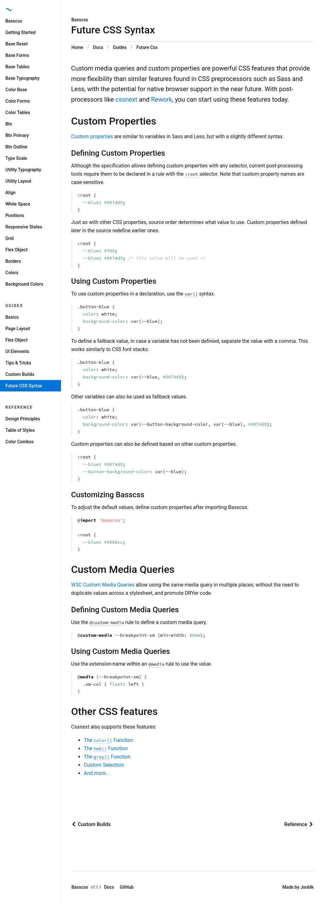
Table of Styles (20, 430)
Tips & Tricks (18, 362)
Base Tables (17, 66)
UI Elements (17, 351)
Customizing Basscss (107, 494)
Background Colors (24, 284)
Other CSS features (114, 711)
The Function (108, 740)
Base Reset (16, 43)
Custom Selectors (104, 765)
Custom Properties (113, 121)
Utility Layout (18, 181)
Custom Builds (19, 374)
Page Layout (17, 328)
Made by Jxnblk (298, 887)
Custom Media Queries (123, 569)
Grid (9, 238)
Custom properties (92, 136)
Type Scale (16, 158)
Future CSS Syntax (23, 385)
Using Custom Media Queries (120, 651)
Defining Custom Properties (118, 153)
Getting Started (20, 32)
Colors (11, 272)
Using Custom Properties (113, 281)
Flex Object (16, 249)
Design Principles (22, 418)
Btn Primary (17, 135)
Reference (19, 407)
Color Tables (17, 112)
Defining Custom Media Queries (125, 609)
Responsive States (23, 226)
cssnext (126, 99)
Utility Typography (23, 169)
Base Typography (22, 78)
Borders (13, 261)
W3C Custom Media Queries (103, 585)
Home (77, 47)
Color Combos (19, 441)
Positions (14, 215)
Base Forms (17, 55)
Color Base (16, 89)
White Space (17, 204)
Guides (120, 47)
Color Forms (17, 101)
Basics (12, 317)
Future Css (147, 47)
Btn (8, 123)
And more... (97, 773)
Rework (161, 99)
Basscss (79, 19)
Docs (98, 47)
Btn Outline (16, 146)
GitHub (127, 887)
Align (10, 192)
